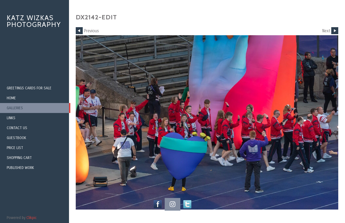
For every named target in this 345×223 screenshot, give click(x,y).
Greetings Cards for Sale (29, 88)
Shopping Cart (19, 157)
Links (11, 118)
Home (11, 98)
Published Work (20, 167)
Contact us (17, 128)
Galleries (15, 108)
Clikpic (31, 217)
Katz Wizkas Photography (34, 21)
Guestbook (16, 138)
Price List (15, 148)
